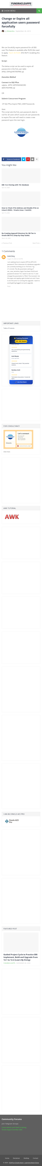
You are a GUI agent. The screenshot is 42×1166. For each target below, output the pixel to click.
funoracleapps (9, 963)
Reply (9, 286)
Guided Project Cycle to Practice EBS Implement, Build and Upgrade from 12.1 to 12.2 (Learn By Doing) (20, 957)
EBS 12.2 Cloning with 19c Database (15, 185)
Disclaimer (16, 1158)
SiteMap (26, 1158)
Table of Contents (8, 328)
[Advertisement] (17, 405)
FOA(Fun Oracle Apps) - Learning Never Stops (24, 1163)
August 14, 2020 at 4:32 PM (15, 259)
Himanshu (10, 31)
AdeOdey (11, 256)
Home (7, 1158)
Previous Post (7, 243)
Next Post (36, 243)
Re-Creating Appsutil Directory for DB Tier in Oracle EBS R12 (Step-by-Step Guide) (19, 234)
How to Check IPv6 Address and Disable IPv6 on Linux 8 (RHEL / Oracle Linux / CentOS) (20, 209)
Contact (35, 1158)
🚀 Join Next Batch (21, 382)
